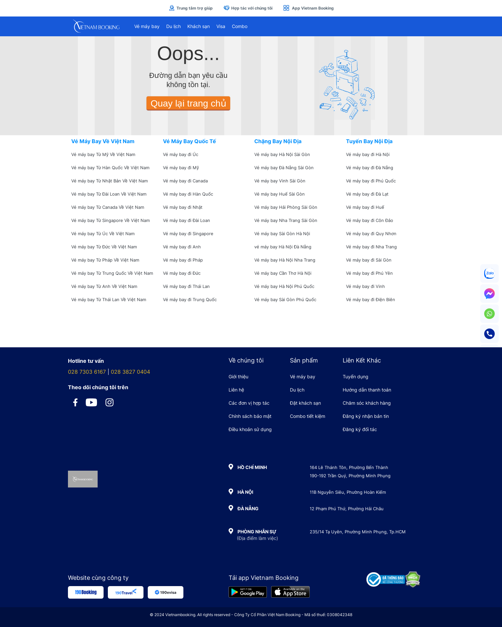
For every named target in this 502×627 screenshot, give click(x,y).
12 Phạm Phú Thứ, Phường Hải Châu (347, 508)
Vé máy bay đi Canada (185, 180)
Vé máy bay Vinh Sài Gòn (279, 180)
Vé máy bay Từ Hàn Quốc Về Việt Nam (110, 167)
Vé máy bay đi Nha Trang (371, 246)
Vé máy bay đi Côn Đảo (369, 220)
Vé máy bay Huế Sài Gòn (279, 194)
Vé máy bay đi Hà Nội (368, 154)
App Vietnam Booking (308, 8)
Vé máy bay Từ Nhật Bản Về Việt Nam (109, 180)
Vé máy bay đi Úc (180, 154)
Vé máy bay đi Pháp (183, 260)
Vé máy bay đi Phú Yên (369, 273)
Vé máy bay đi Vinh (365, 286)
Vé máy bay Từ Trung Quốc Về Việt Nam (112, 273)
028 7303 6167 (87, 371)
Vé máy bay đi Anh (182, 246)
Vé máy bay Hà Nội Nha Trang (284, 260)
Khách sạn (198, 26)
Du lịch (173, 26)
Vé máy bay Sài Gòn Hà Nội (282, 233)
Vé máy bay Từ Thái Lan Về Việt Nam (108, 299)
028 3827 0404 (130, 371)
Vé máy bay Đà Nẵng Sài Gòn (284, 167)
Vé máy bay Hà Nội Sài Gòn (282, 154)
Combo (239, 26)
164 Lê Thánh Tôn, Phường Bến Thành (349, 467)
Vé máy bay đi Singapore (188, 233)
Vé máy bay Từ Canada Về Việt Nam (107, 207)
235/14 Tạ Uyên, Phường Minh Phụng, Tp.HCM (358, 531)
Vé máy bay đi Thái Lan (186, 286)
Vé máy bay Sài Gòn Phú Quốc (285, 299)
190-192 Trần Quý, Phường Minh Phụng (350, 475)
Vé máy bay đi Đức (182, 273)
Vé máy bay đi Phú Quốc (371, 180)
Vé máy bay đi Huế (365, 207)
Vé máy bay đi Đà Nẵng (369, 167)
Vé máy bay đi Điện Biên (370, 299)
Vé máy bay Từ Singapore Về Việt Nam (110, 220)
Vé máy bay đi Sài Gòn (369, 260)
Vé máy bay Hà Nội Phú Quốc (284, 286)
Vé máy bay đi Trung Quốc (190, 299)
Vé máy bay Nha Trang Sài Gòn (285, 220)
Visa (220, 26)
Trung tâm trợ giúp (191, 8)
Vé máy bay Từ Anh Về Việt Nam (104, 286)
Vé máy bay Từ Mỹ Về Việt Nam (103, 154)
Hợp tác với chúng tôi (247, 8)
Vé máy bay (147, 26)
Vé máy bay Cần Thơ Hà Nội (282, 273)
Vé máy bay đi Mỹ (181, 167)
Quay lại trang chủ (188, 103)
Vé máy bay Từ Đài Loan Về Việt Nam (108, 194)
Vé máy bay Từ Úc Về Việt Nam (103, 233)
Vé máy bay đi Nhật (183, 207)
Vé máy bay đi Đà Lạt (367, 194)
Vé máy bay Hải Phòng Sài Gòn (285, 207)
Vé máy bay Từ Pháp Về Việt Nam (105, 260)
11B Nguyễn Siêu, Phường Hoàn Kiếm (348, 492)
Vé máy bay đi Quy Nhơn (371, 233)
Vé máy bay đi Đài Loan (186, 220)
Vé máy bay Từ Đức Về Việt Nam (104, 246)
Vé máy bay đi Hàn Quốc (188, 194)
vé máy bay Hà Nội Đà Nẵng (282, 246)
